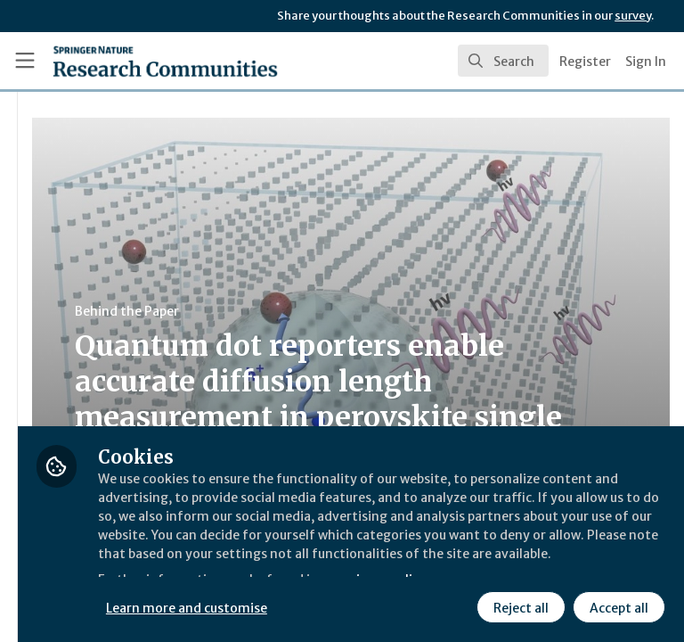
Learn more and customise (397, 566)
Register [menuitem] (585, 62)
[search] (503, 61)
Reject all (360, 605)
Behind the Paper (337, 311)
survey (633, 15)
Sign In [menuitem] (645, 62)
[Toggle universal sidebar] (25, 61)
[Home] (126, 61)
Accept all (458, 605)
